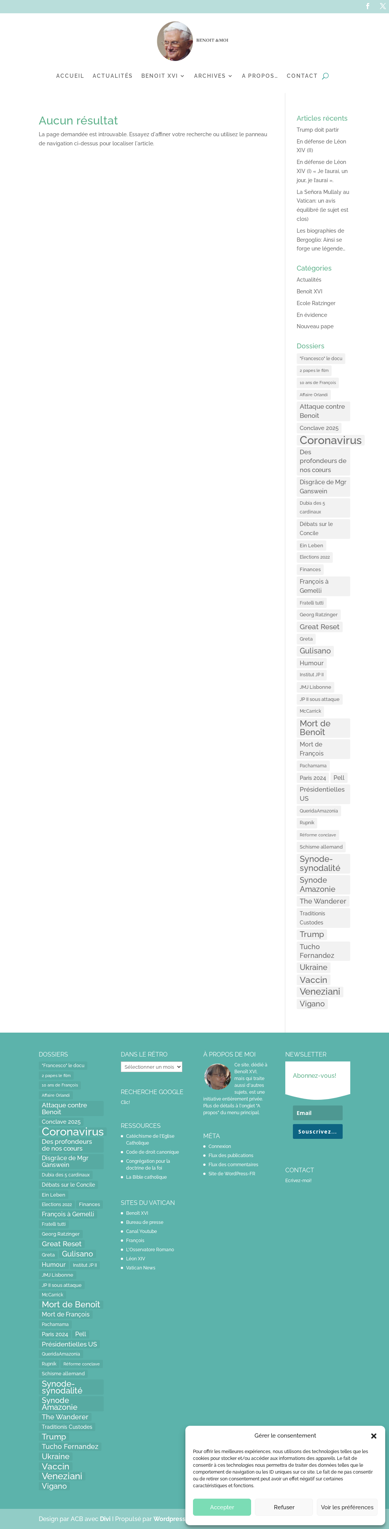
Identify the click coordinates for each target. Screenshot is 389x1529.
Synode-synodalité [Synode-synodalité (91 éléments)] (320, 863)
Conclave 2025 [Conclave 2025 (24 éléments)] (319, 428)
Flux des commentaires (233, 1164)
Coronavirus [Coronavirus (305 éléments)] (331, 440)
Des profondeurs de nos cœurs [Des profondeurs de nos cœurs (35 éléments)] (323, 461)
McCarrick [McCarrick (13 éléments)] (310, 711)
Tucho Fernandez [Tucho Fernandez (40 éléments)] (317, 951)
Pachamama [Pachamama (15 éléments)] (313, 765)
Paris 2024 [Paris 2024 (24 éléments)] (313, 778)
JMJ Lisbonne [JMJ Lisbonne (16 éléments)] (315, 687)
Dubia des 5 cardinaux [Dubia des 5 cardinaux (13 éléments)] (312, 508)
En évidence (312, 315)
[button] (374, 1436)
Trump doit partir (318, 130)
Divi (106, 1519)
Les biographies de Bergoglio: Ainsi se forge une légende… (321, 240)
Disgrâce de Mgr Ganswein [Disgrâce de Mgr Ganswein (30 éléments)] (323, 487)
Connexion (220, 1146)
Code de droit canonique (152, 1152)
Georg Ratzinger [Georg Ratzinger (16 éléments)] (319, 614)
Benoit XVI (159, 76)
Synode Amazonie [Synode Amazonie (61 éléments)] (317, 885)
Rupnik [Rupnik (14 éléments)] (307, 822)
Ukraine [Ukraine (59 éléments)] (313, 967)
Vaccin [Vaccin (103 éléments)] (313, 980)
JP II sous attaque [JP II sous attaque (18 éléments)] (320, 699)
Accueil (70, 76)
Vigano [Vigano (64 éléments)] (312, 1003)
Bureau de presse (144, 1222)
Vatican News (140, 1268)
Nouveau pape (315, 326)
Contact (302, 76)
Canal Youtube (141, 1231)
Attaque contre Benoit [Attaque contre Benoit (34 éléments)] (322, 411)
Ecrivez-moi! (298, 1180)
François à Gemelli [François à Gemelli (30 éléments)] (314, 586)
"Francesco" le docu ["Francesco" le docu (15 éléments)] (321, 358)
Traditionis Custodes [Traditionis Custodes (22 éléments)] (312, 918)
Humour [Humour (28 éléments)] (312, 663)
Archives (210, 76)
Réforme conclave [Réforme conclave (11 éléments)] (318, 835)
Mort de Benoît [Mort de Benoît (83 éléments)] (315, 728)
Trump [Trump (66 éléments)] (312, 934)
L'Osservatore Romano (150, 1249)
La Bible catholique (146, 1177)
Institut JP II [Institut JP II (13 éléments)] (312, 674)
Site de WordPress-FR (232, 1173)
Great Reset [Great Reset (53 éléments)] (320, 626)
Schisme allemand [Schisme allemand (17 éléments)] (321, 847)
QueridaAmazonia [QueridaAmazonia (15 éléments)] (319, 811)
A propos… (260, 76)
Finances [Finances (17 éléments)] (310, 569)
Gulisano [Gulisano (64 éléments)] (315, 650)
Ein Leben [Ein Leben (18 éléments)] (311, 545)
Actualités (113, 76)
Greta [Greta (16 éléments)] (306, 639)
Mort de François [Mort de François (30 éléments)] (312, 749)
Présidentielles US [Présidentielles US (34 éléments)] (322, 794)
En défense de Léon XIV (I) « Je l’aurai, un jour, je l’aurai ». (322, 171)
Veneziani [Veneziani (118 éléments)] (320, 992)
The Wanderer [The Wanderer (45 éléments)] (323, 901)
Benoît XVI (310, 291)
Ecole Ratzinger (316, 303)
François (135, 1240)
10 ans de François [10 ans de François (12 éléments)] (318, 382)
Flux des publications (231, 1155)
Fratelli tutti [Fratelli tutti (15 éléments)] (312, 603)
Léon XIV (135, 1258)
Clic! (125, 1102)
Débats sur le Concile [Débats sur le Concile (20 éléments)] (316, 528)
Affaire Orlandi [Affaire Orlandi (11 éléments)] (314, 394)
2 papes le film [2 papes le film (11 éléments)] (314, 370)
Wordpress (169, 1519)
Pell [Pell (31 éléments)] (339, 777)
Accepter (222, 1507)
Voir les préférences (347, 1507)
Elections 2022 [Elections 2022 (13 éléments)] (315, 557)
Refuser (284, 1507)
